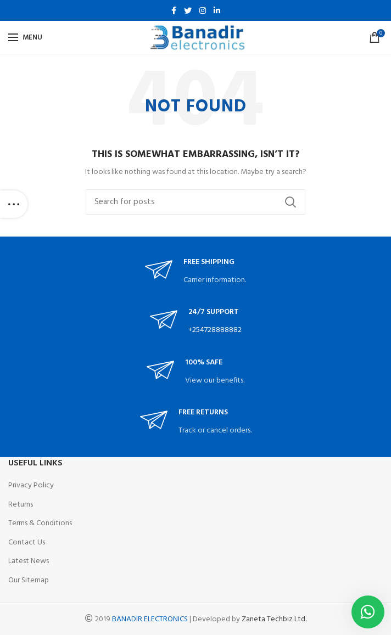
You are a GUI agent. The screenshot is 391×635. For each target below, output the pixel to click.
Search (290, 202)
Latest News (28, 561)
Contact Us (26, 542)
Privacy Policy (31, 485)
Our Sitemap (28, 580)
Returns (20, 504)
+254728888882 (215, 330)
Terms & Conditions (40, 523)
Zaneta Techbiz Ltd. (274, 619)
